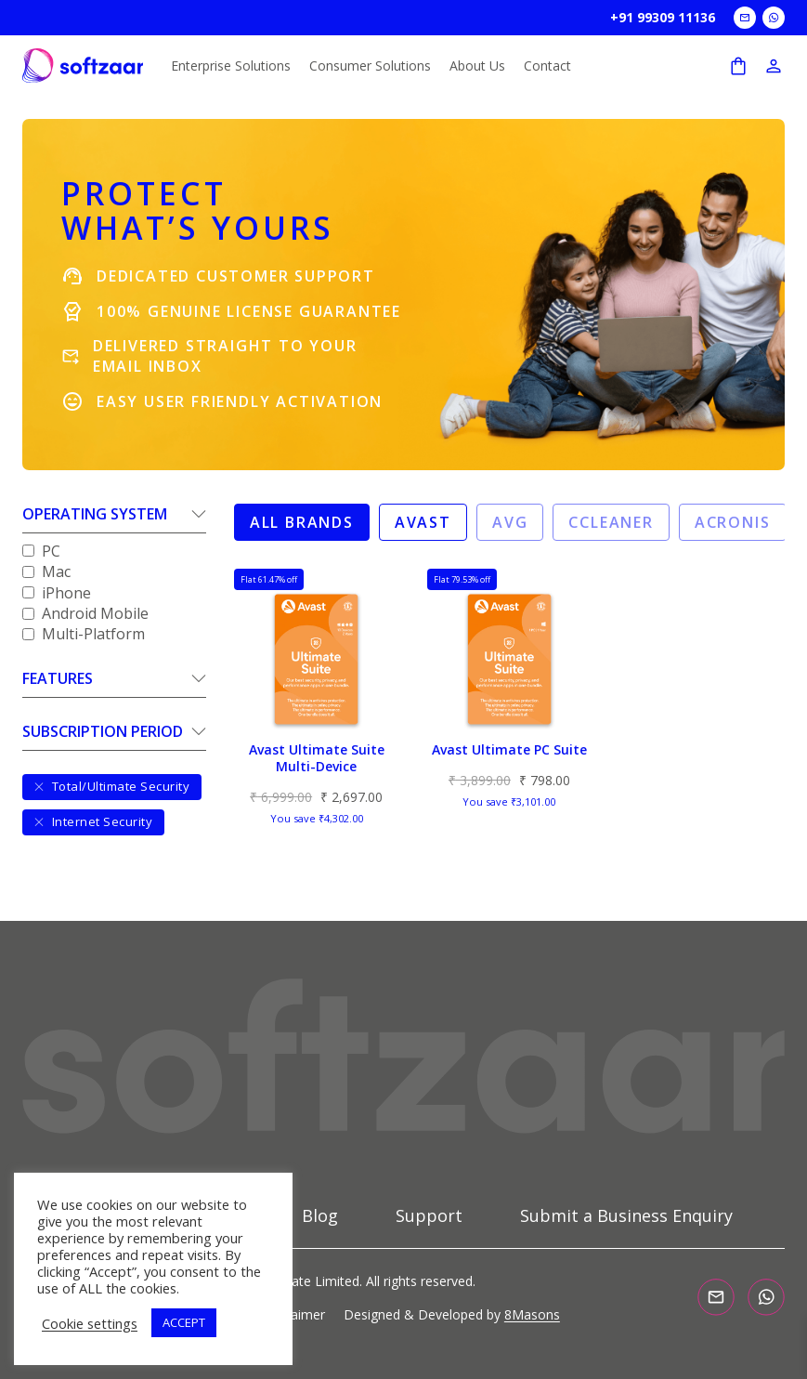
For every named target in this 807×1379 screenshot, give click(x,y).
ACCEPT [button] (184, 1322)
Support (429, 1216)
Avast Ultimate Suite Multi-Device (316, 758)
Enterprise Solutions (231, 65)
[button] (114, 518)
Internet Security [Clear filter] (93, 821)
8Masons (532, 1314)
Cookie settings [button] (89, 1323)
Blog (320, 1216)
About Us (477, 65)
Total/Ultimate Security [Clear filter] (111, 786)
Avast (423, 522)
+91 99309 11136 (662, 17)
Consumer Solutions (370, 65)
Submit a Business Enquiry (626, 1216)
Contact (547, 65)
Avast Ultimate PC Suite (509, 749)
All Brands (302, 522)
